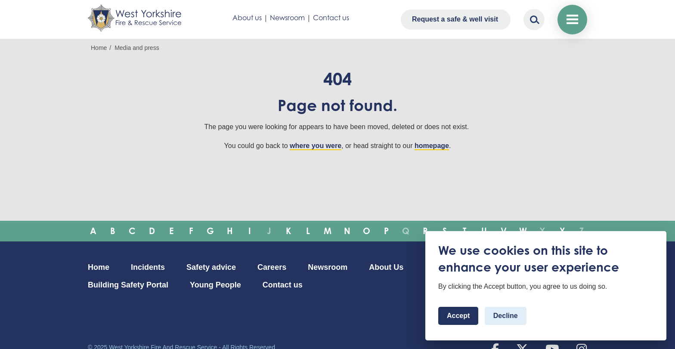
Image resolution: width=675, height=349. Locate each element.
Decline (505, 315)
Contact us (331, 17)
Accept (458, 315)
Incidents (148, 267)
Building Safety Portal (128, 285)
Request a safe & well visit (455, 19)
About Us (386, 267)
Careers (271, 267)
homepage (432, 145)
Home (99, 47)
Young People (215, 285)
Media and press (137, 47)
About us (247, 17)
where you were (315, 145)
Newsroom (287, 17)
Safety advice (211, 267)
